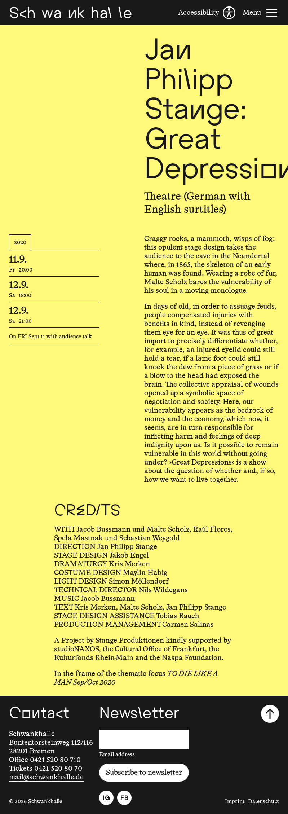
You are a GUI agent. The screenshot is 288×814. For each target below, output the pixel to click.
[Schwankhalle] (70, 12)
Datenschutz (263, 801)
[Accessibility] (206, 12)
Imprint (234, 801)
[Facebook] (124, 798)
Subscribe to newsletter (144, 772)
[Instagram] (106, 798)
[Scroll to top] (270, 714)
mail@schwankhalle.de (46, 777)
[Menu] (261, 12)
